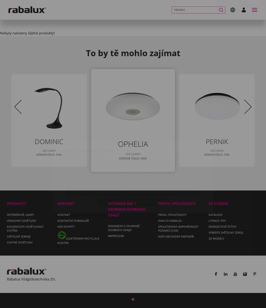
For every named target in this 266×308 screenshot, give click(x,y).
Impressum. (191, 157)
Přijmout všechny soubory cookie (133, 178)
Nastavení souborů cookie (95, 168)
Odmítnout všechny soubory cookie (162, 168)
